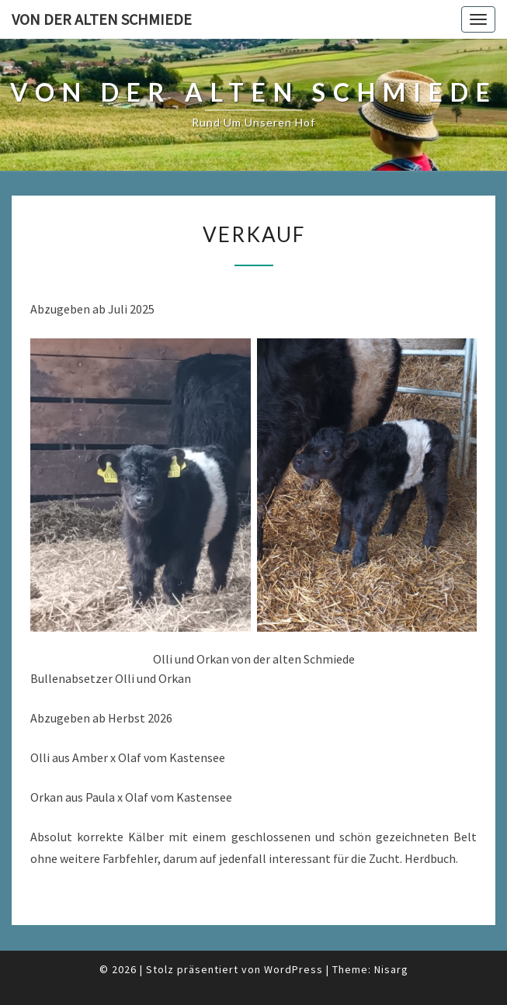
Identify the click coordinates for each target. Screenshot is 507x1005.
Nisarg (391, 969)
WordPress (293, 969)
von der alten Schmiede (102, 19)
